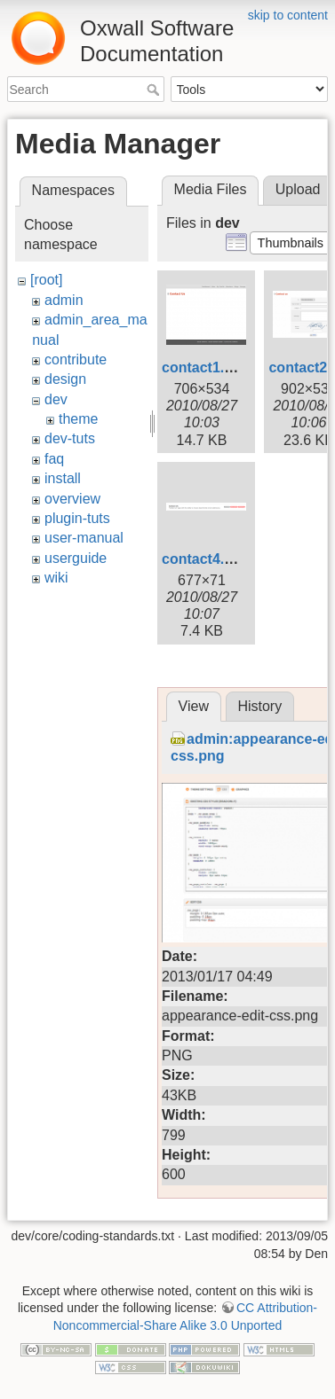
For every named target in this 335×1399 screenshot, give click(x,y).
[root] (46, 279)
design (65, 379)
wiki (56, 577)
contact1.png (206, 367)
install (62, 478)
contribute (75, 359)
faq (54, 458)
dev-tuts (69, 438)
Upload (298, 189)
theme (78, 418)
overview (72, 498)
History (259, 706)
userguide (75, 558)
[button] (290, 242)
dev (56, 399)
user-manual (84, 537)
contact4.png (206, 559)
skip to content (288, 15)
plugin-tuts (77, 518)
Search (155, 89)
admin (64, 300)
